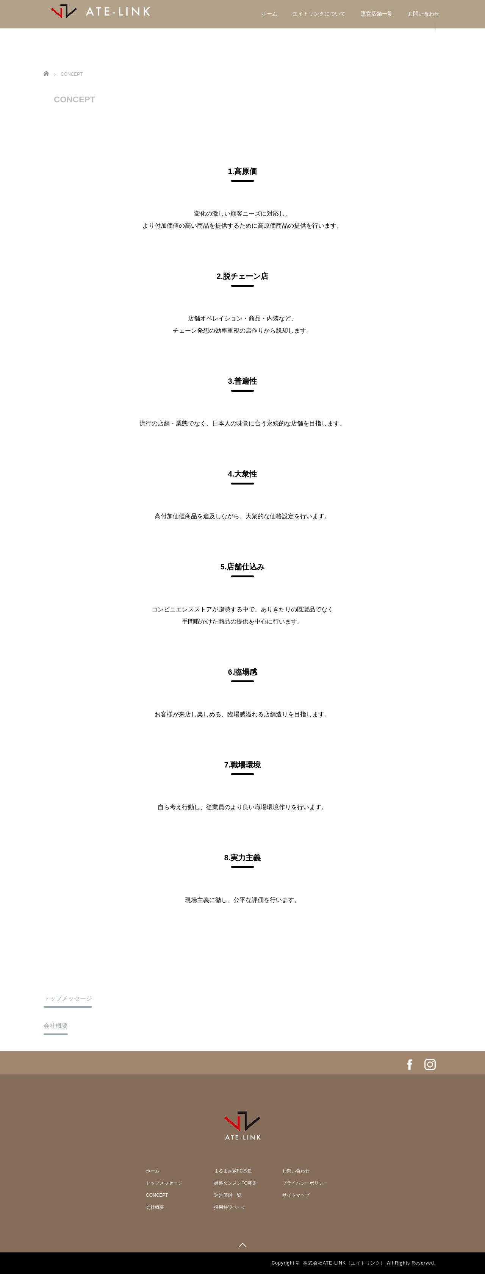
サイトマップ (296, 1195)
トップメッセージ (68, 998)
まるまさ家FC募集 (233, 1171)
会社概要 (56, 1025)
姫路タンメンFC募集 (235, 1183)
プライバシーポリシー (305, 1183)
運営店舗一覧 (377, 14)
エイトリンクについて (319, 14)
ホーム (269, 14)
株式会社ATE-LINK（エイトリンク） (344, 1263)
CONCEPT (157, 1195)
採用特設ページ (230, 1207)
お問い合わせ (424, 14)
